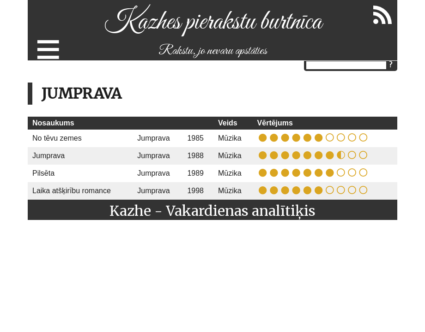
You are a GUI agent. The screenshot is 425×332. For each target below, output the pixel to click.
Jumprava (153, 138)
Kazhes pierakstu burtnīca (213, 22)
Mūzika (230, 138)
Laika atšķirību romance (71, 191)
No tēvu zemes (57, 138)
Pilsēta (43, 173)
